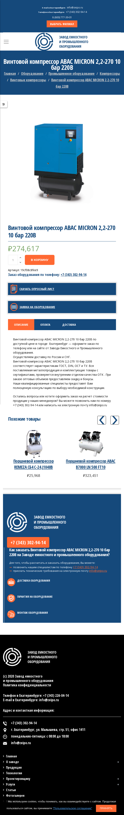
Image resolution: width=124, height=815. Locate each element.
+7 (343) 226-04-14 (56, 695)
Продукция (14, 767)
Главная (10, 73)
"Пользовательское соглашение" (72, 808)
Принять (106, 808)
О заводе (12, 762)
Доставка (69, 325)
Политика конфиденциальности (27, 685)
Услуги (10, 784)
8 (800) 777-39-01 (62, 17)
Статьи (11, 790)
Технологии (14, 773)
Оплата (45, 325)
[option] (62, 160)
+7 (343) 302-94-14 (73, 274)
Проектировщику (18, 778)
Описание (21, 325)
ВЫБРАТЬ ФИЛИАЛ (62, 24)
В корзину (39, 260)
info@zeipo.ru (98, 571)
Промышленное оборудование (71, 73)
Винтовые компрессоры (28, 80)
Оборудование (32, 73)
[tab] (21, 324)
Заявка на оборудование (37, 307)
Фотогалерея (15, 795)
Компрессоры (110, 73)
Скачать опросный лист (36, 289)
